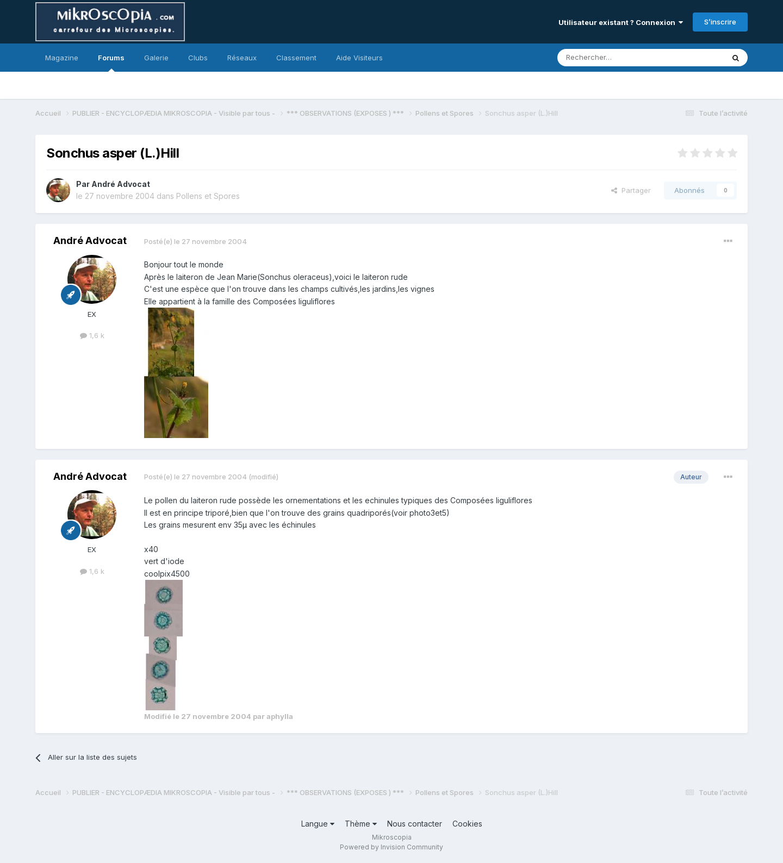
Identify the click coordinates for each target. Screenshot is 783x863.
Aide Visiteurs (359, 57)
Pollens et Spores (208, 196)
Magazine (61, 57)
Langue (317, 823)
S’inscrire (720, 21)
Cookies (467, 823)
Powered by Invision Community (391, 847)
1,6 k (92, 335)
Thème (361, 823)
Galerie (156, 57)
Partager (631, 190)
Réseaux (242, 57)
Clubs (198, 57)
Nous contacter (414, 823)
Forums (111, 62)
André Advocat (120, 184)
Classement (296, 57)
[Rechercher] (616, 57)
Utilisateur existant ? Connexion (620, 22)
